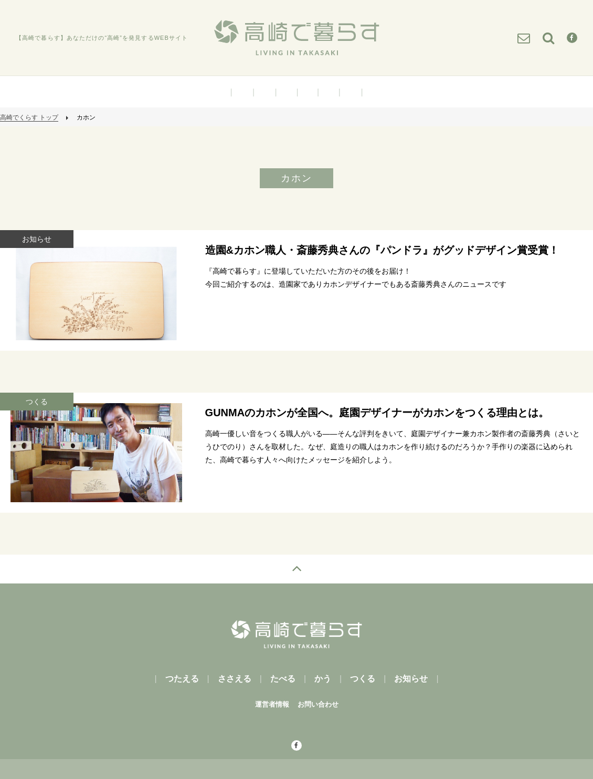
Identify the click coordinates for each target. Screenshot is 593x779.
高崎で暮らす (296, 37)
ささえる (264, 92)
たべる (286, 92)
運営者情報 (272, 704)
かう (308, 92)
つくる (328, 92)
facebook (278, 746)
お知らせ (350, 92)
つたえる (242, 92)
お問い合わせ (318, 704)
